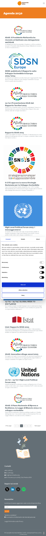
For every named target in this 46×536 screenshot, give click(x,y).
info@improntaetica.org (13, 475)
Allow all (23, 284)
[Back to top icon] (43, 533)
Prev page (8, 425)
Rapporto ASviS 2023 (14, 133)
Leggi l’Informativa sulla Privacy (13, 521)
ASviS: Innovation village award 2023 (21, 354)
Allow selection (23, 290)
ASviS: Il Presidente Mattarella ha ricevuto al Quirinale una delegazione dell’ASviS (22, 39)
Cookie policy (23, 534)
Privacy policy (38, 532)
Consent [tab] (8, 239)
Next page (38, 425)
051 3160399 (9, 473)
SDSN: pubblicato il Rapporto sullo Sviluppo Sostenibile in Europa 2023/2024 (20, 73)
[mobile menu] (43, 3)
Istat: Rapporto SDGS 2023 (17, 327)
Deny (23, 295)
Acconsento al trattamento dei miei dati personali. (19, 517)
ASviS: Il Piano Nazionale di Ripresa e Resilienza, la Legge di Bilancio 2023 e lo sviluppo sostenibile (23, 407)
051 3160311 (9, 470)
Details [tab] (23, 239)
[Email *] (20, 507)
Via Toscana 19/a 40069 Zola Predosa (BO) (19, 477)
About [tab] (38, 239)
